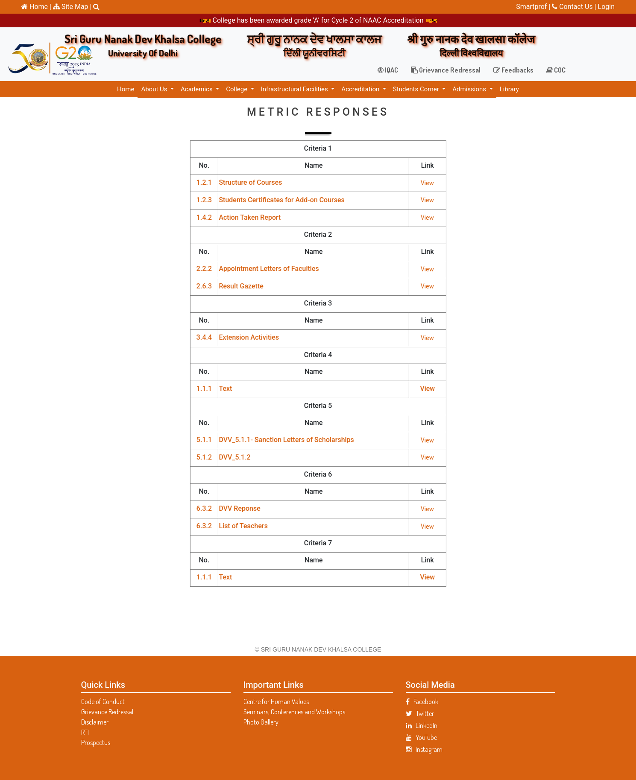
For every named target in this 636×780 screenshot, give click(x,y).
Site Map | (72, 7)
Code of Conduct (103, 701)
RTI (85, 732)
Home (125, 89)
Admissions (469, 89)
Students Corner (417, 89)
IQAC (388, 70)
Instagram (424, 749)
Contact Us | (575, 7)
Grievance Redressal (446, 70)
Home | (36, 7)
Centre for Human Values (276, 701)
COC (556, 70)
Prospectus (95, 742)
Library (509, 89)
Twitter (420, 713)
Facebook (422, 701)
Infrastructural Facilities (295, 89)
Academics (197, 89)
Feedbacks (513, 70)
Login (606, 7)
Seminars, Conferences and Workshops (294, 711)
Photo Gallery (260, 722)
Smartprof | (534, 7)
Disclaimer (94, 722)
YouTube (421, 737)
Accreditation (361, 89)
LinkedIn (421, 725)
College (237, 89)
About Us (155, 89)
